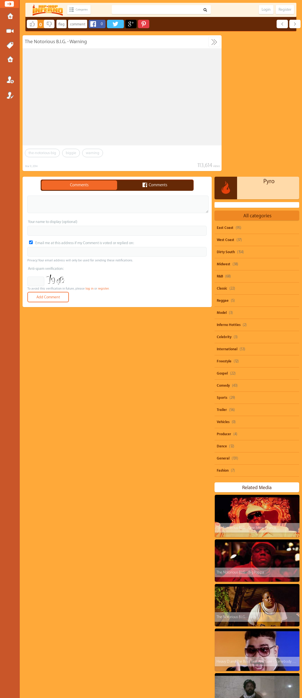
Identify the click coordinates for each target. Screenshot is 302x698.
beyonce (279, 595)
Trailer (222, 268)
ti (223, 616)
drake (240, 616)
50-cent (227, 606)
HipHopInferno (154, 679)
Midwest (223, 123)
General (223, 317)
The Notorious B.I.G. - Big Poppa (240, 431)
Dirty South (226, 111)
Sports (222, 256)
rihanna (278, 606)
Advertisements (178, 674)
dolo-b (226, 627)
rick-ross (251, 638)
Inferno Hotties (228, 183)
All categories (257, 74)
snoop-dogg (230, 595)
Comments (79, 185)
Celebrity (224, 196)
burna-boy (277, 638)
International (227, 208)
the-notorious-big (42, 153)
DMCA (141, 674)
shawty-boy (253, 606)
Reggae (223, 159)
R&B (220, 135)
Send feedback (129, 674)
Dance (222, 305)
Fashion (223, 329)
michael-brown (254, 627)
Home (9, 17)
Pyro (269, 40)
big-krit (282, 627)
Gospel (222, 232)
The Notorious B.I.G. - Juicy (236, 475)
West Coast (225, 98)
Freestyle (224, 220)
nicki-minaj (284, 616)
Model (222, 171)
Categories (85, 10)
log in (89, 288)
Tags (9, 45)
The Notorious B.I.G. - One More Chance (246, 386)
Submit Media (9, 31)
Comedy (223, 244)
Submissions (9, 60)
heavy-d (227, 638)
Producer (224, 293)
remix (247, 659)
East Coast (225, 86)
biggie (71, 153)
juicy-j (261, 616)
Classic (222, 147)
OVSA (165, 674)
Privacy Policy (153, 674)
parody (256, 595)
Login (9, 80)
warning (92, 153)
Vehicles (223, 281)
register (103, 288)
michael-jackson (265, 649)
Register (9, 95)
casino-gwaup (232, 649)
